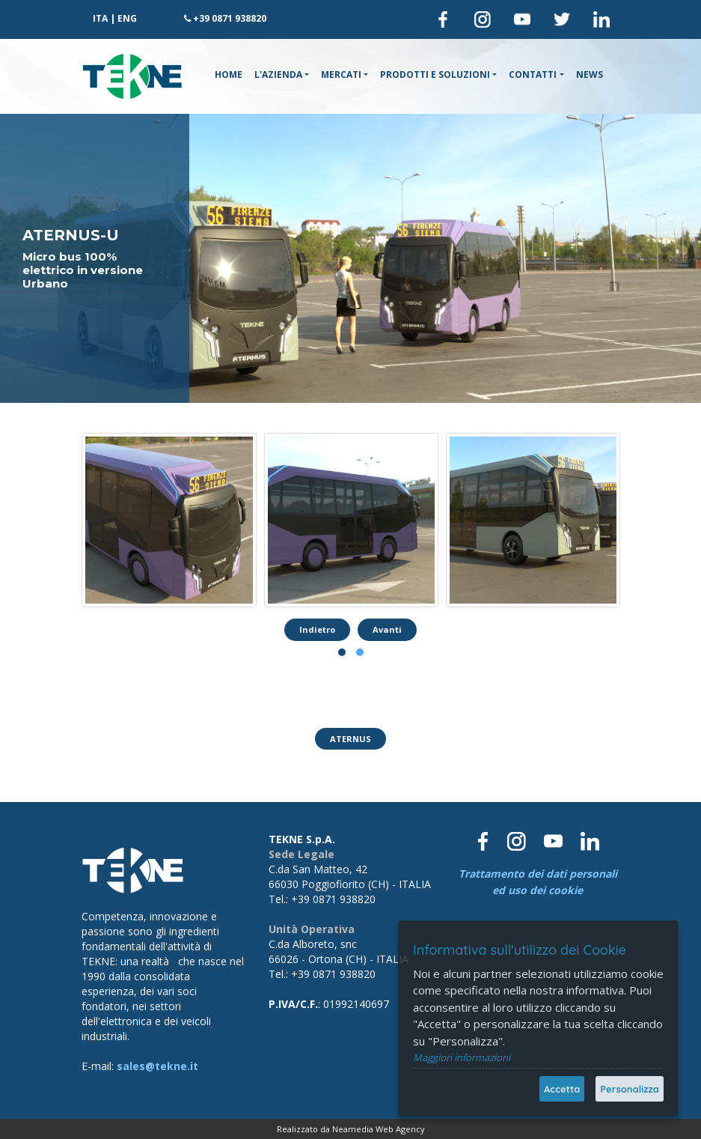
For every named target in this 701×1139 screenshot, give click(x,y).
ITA (100, 18)
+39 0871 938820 (229, 18)
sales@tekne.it (157, 1066)
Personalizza (629, 1089)
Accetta (562, 1089)
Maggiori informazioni (461, 1057)
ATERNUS (350, 738)
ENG (127, 18)
